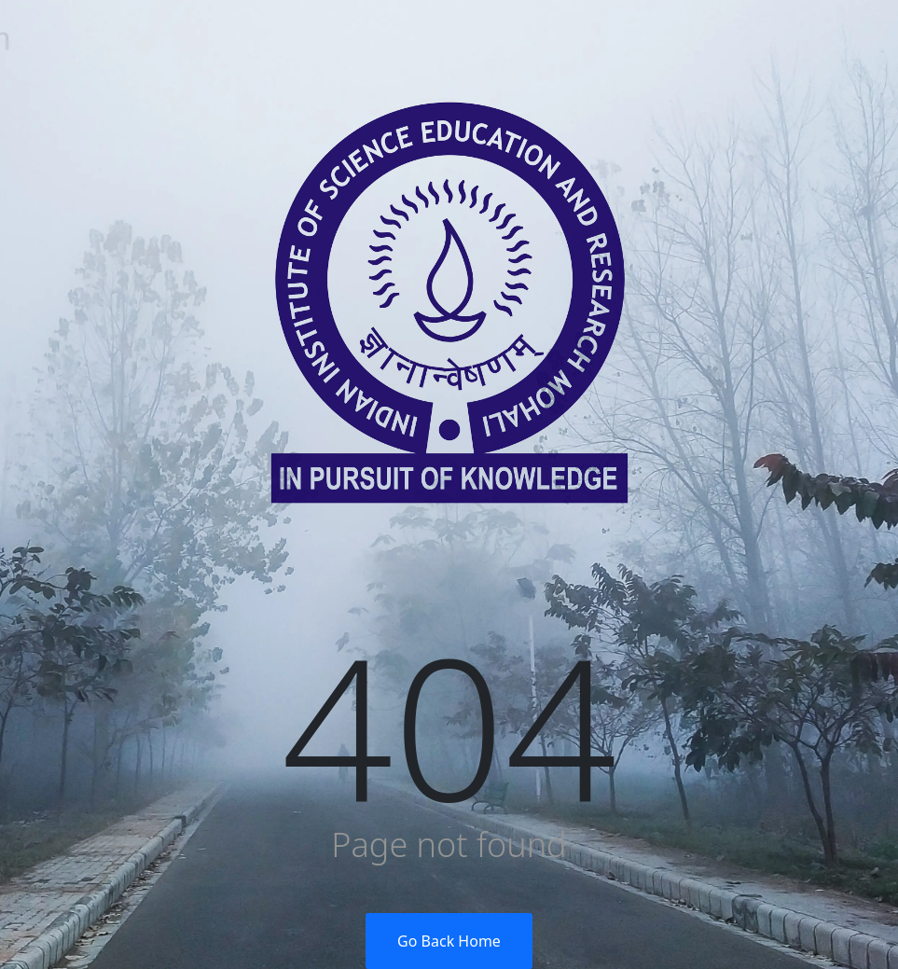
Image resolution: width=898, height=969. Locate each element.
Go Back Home (449, 941)
